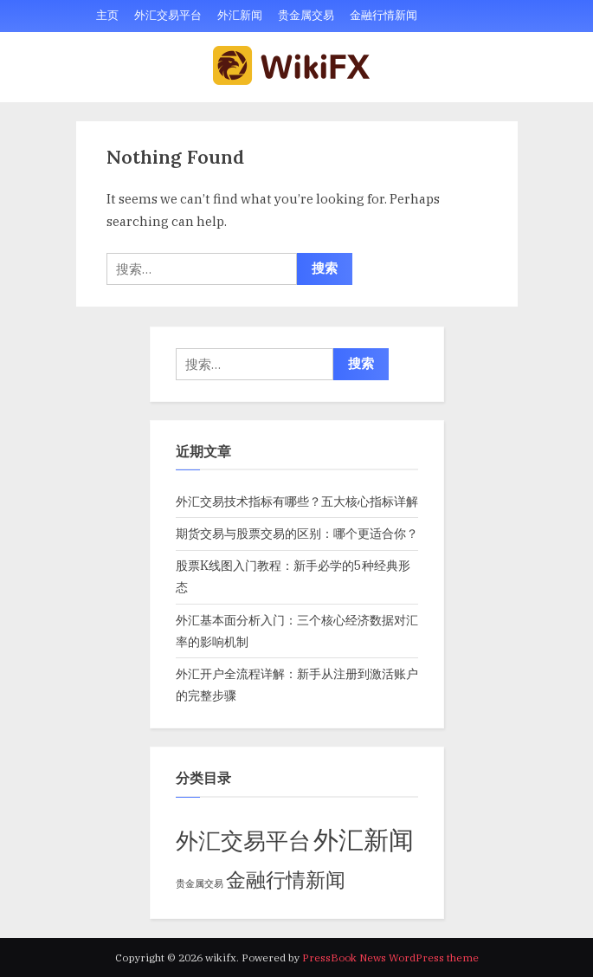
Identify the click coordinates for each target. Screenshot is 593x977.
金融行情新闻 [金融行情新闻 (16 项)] (285, 879)
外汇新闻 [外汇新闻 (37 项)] (363, 839)
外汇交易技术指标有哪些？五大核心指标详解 (297, 501)
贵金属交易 (306, 15)
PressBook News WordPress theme (390, 957)
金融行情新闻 (383, 15)
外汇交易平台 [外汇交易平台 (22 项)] (243, 840)
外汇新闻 (239, 15)
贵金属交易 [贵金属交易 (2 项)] (199, 883)
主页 (107, 15)
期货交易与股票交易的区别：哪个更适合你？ (297, 533)
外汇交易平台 (168, 15)
